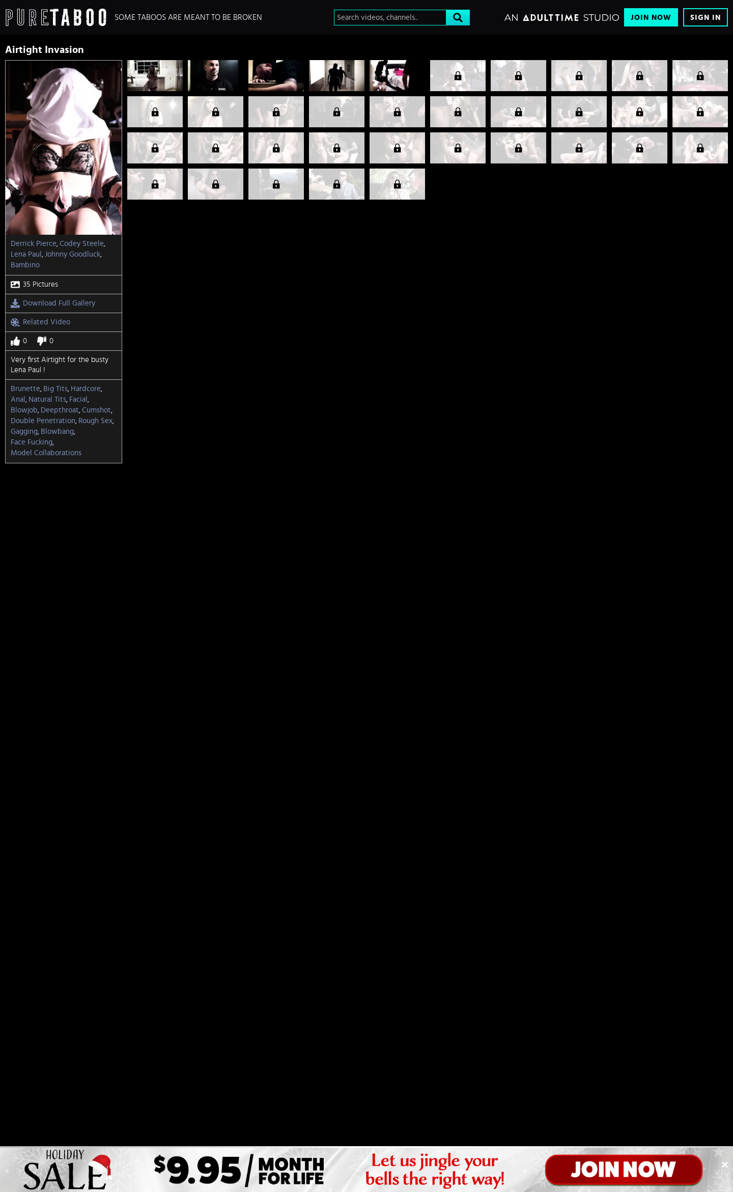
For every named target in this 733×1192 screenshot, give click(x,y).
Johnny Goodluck (72, 254)
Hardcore (86, 389)
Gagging (24, 431)
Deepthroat (60, 410)
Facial (78, 399)
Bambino (25, 265)
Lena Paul (26, 254)
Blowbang (57, 431)
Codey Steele (82, 243)
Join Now (651, 17)
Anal (18, 399)
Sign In (705, 17)
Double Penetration (43, 421)
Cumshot (96, 410)
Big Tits (55, 389)
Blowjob (24, 410)
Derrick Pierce (34, 243)
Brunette (25, 389)
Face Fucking (31, 442)
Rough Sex (95, 421)
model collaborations (46, 453)
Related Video (40, 322)
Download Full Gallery (53, 303)
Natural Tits (47, 399)
